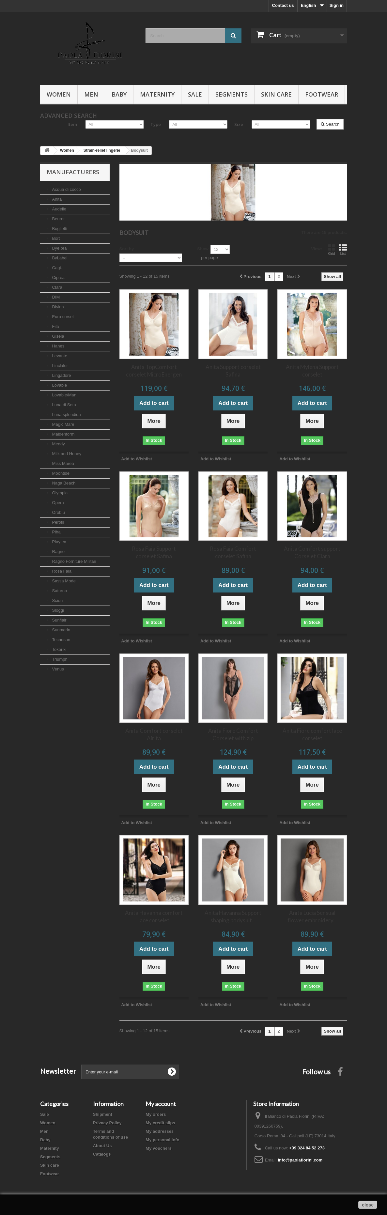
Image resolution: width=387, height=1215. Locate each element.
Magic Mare (62, 424)
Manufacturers (73, 172)
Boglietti (59, 228)
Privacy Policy (107, 1122)
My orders (156, 1114)
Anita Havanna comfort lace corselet (154, 916)
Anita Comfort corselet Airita (154, 734)
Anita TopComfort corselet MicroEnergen (154, 370)
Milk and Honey (66, 453)
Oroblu (58, 512)
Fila (55, 326)
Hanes (57, 346)
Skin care (276, 94)
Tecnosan (60, 639)
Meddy (58, 443)
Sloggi (57, 610)
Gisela (57, 336)
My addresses (160, 1131)
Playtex (58, 541)
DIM (55, 297)
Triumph (59, 659)
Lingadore (61, 375)
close (368, 1204)
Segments (231, 94)
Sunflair (59, 620)
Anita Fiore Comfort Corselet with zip (233, 734)
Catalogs (102, 1154)
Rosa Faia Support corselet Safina (154, 552)
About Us (102, 1145)
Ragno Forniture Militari (73, 561)
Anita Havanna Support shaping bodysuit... (233, 916)
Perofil (57, 522)
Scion (57, 600)
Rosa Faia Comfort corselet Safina (233, 552)
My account (161, 1103)
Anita (56, 199)
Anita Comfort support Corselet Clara (312, 552)
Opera (57, 502)
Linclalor (59, 365)
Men (91, 94)
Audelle (58, 209)
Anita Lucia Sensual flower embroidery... (312, 916)
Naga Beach (63, 483)
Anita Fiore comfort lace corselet (312, 734)
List (343, 249)
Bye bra (59, 248)
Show (203, 248)
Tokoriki (59, 649)
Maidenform (62, 434)
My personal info (162, 1139)
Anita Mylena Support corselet (312, 370)
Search (330, 124)
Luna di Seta (63, 404)
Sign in (337, 5)
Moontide (60, 473)
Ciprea (58, 277)
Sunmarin (60, 629)
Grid (331, 249)
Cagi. (56, 267)
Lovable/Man (63, 394)
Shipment (102, 1114)
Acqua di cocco (66, 189)
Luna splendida (66, 414)
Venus (57, 669)
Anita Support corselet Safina (233, 370)
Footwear (321, 94)
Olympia (59, 492)
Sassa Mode (63, 580)
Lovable (59, 385)
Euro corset (62, 316)
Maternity (157, 94)
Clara (56, 287)
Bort (55, 238)
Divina (57, 306)
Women (59, 94)
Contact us (283, 5)
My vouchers (158, 1148)
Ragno (58, 551)
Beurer (58, 218)
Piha (56, 532)
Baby (119, 94)
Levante (59, 355)
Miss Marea (62, 463)
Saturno (59, 590)
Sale (195, 94)
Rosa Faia (61, 571)
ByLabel (59, 257)
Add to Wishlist (136, 458)
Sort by (126, 248)
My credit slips (160, 1122)
